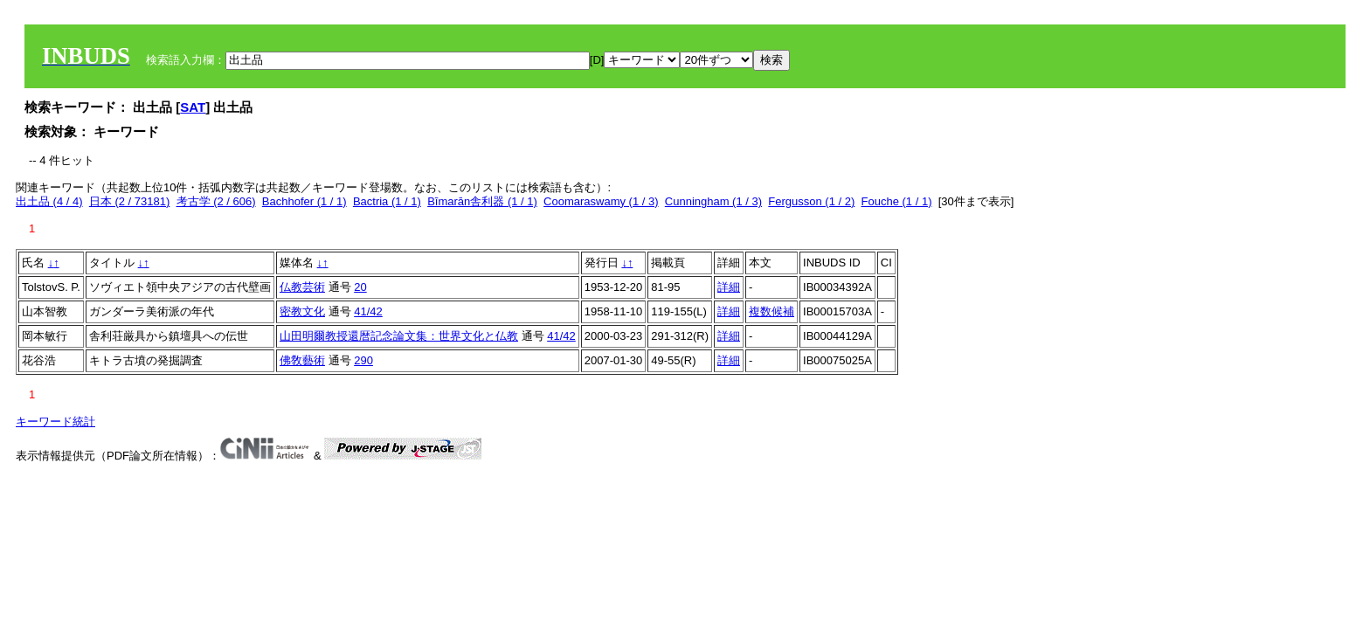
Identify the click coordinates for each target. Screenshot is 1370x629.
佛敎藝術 (302, 360)
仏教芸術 (302, 287)
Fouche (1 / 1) (896, 201)
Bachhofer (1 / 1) (304, 201)
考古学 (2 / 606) (216, 201)
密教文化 (302, 311)
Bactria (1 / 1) (387, 201)
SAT (192, 107)
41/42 (368, 311)
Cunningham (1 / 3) (713, 201)
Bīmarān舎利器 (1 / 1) (482, 201)
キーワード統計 (55, 421)
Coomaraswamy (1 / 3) (600, 201)
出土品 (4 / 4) (49, 201)
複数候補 (771, 311)
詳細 (728, 287)
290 (363, 360)
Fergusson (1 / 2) (811, 201)
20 (360, 287)
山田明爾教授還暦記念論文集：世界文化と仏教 (399, 335)
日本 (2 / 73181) (129, 201)
